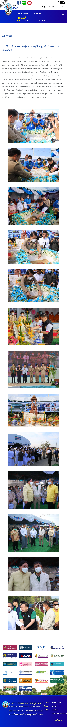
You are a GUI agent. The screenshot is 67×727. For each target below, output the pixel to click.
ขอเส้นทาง (58, 720)
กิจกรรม (7, 36)
